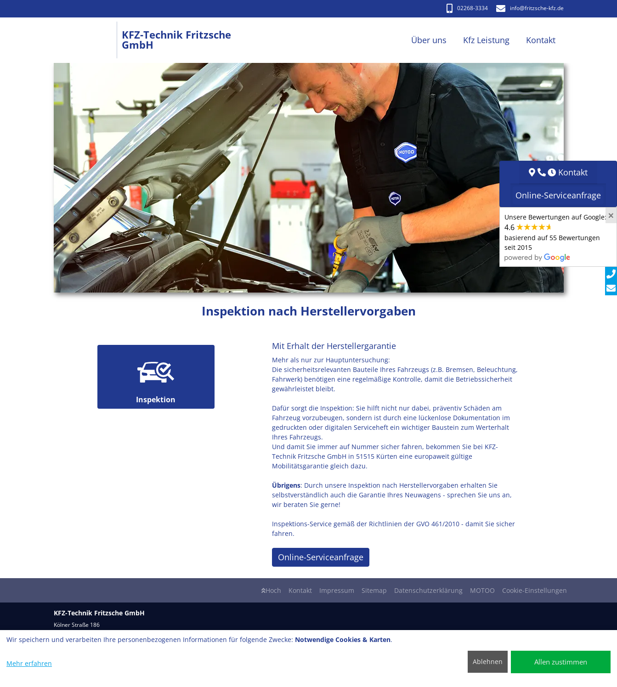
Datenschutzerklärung (428, 590)
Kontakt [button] (540, 39)
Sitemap (374, 590)
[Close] (611, 215)
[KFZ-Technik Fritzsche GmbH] (88, 40)
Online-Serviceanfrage (320, 557)
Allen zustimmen (560, 661)
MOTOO (482, 590)
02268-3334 (467, 8)
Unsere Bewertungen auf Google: (555, 237)
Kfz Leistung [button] (486, 39)
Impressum (336, 590)
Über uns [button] (429, 39)
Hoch (271, 590)
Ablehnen (488, 661)
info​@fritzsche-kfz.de (530, 8)
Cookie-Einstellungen (534, 590)
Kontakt (300, 590)
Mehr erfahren (29, 663)
